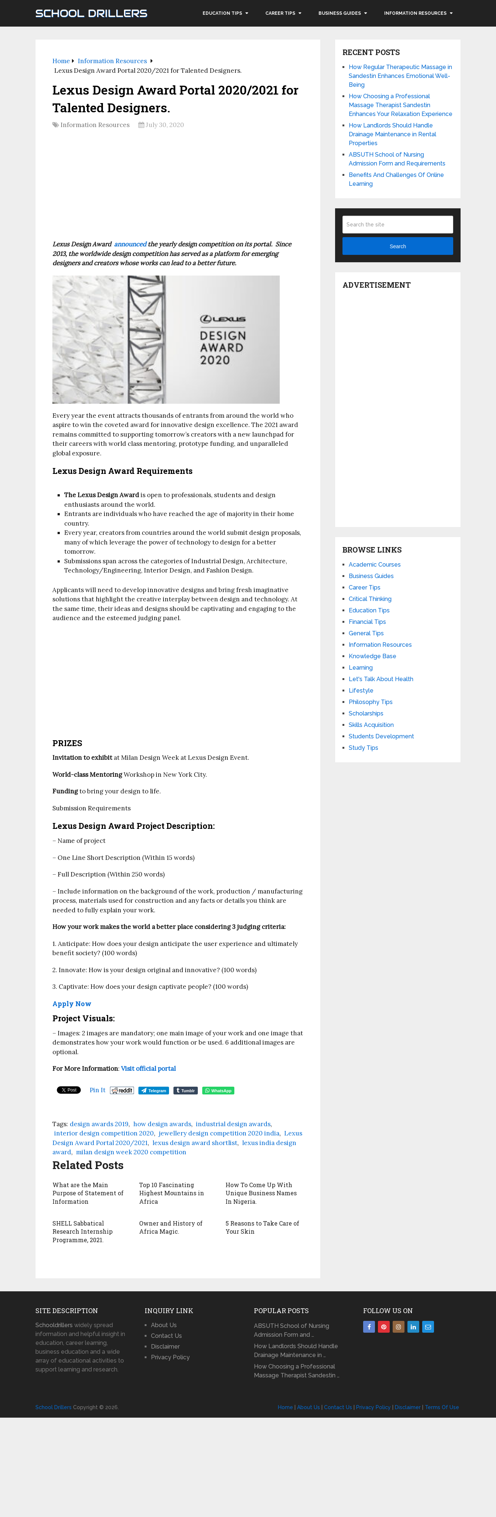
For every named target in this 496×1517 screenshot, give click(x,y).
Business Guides (339, 13)
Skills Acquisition (371, 724)
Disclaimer (165, 1346)
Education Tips (222, 13)
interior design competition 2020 (104, 1133)
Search (398, 246)
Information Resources (415, 13)
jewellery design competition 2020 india (219, 1133)
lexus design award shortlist (194, 1143)
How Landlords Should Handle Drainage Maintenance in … (296, 1351)
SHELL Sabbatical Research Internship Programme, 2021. (82, 1231)
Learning (361, 667)
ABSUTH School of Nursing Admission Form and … (291, 1330)
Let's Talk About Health (381, 679)
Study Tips (363, 747)
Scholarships (366, 713)
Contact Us (166, 1335)
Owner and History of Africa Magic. (171, 1227)
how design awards (162, 1124)
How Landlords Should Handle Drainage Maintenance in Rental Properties (392, 134)
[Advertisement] (178, 187)
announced (130, 244)
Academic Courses (375, 564)
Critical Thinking (370, 598)
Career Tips (280, 13)
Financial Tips (367, 621)
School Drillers (91, 13)
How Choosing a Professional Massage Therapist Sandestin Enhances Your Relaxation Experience (400, 105)
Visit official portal (148, 1069)
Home (285, 1407)
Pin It (98, 1090)
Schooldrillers (54, 1325)
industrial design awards (233, 1124)
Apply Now (72, 1003)
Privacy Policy (170, 1357)
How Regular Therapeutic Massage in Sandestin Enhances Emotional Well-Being (400, 76)
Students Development (381, 736)
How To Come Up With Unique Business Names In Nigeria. (261, 1193)
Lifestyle (361, 690)
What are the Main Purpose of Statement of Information (88, 1193)
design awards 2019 (99, 1124)
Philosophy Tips (371, 701)
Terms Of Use (442, 1407)
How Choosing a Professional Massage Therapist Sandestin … (297, 1371)
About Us (164, 1325)
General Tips (366, 633)
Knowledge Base (372, 656)
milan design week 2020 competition (131, 1152)
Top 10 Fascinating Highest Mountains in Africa (171, 1193)
